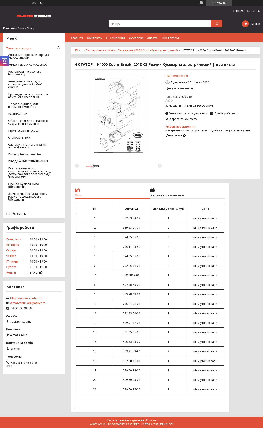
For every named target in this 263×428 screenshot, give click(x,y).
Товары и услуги (18, 48)
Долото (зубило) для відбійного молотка (23, 106)
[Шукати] (216, 23)
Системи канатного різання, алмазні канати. (27, 146)
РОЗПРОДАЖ (17, 114)
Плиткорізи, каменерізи (24, 154)
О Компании (115, 38)
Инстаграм (170, 38)
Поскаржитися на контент (123, 424)
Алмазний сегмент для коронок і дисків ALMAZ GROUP (25, 84)
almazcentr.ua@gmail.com (27, 303)
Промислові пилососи (23, 130)
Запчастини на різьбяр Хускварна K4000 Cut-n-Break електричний (132, 50)
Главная (77, 38)
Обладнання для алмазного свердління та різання (28, 122)
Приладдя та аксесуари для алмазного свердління (28, 96)
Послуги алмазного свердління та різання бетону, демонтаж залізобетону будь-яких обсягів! (30, 173)
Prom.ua (151, 420)
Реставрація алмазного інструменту (24, 73)
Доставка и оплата (143, 38)
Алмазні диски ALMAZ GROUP (29, 64)
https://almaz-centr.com (26, 298)
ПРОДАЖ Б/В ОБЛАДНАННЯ (28, 161)
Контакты (94, 38)
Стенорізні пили (19, 137)
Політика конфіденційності (157, 424)
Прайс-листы (16, 213)
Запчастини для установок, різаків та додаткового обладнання (27, 196)
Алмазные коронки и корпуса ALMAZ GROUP (28, 56)
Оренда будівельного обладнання (23, 186)
